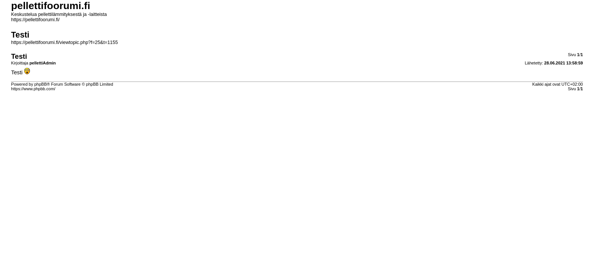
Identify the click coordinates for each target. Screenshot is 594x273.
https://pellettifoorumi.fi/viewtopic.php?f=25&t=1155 (64, 42)
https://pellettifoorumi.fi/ (35, 19)
